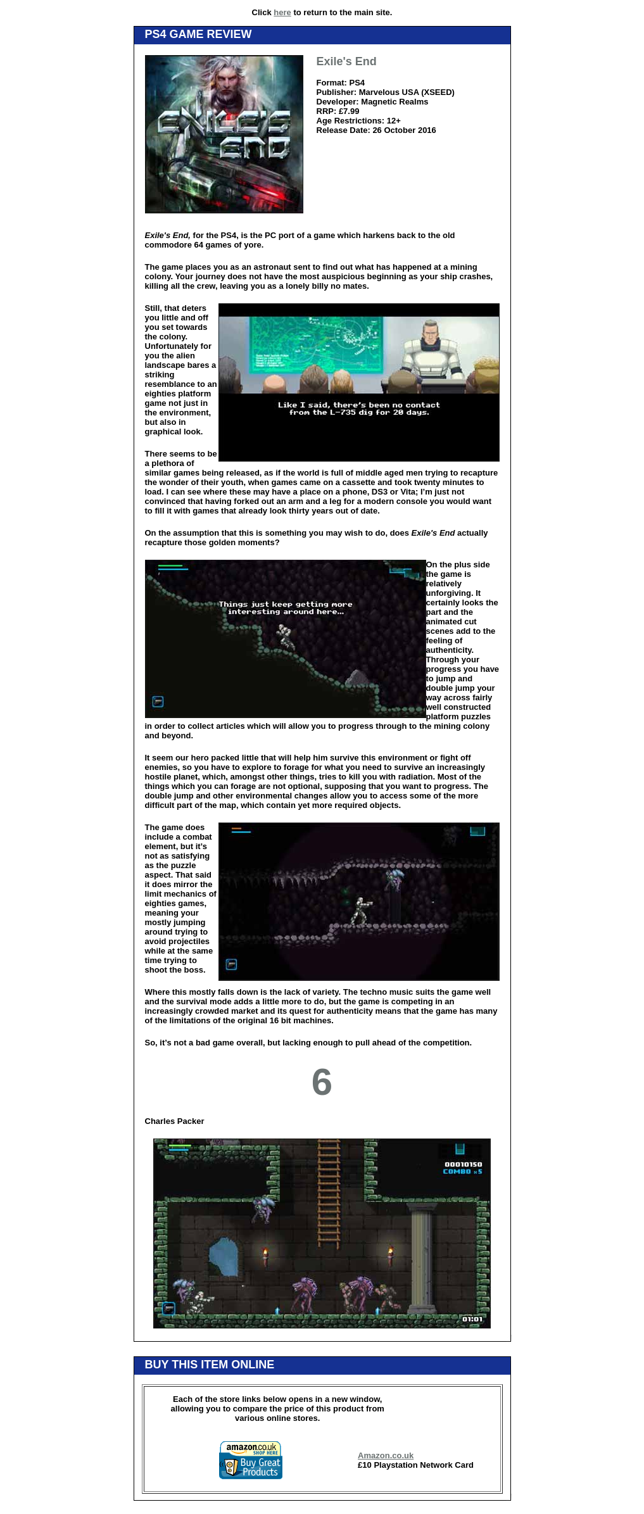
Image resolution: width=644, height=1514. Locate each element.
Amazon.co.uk (386, 1455)
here (282, 12)
